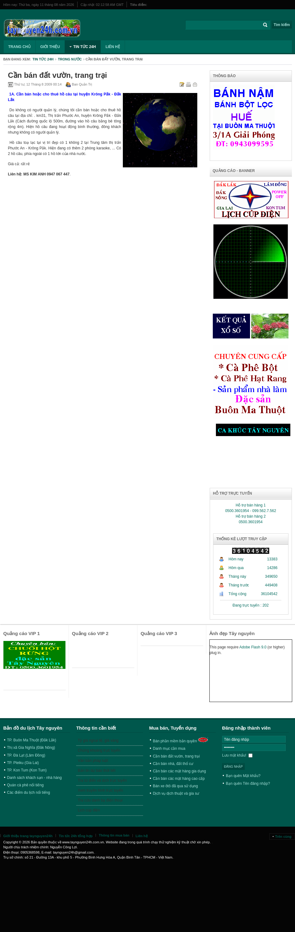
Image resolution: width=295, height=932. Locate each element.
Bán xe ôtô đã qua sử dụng (175, 786)
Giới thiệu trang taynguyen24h (28, 836)
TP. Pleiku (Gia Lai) (23, 763)
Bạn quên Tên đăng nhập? (248, 783)
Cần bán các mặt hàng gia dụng (179, 771)
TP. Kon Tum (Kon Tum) (27, 770)
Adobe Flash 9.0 (252, 647)
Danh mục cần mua (169, 748)
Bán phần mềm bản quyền (175, 741)
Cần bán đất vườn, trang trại (176, 756)
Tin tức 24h (43, 59)
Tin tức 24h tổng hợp (75, 836)
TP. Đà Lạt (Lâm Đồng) (26, 755)
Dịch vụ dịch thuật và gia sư (176, 793)
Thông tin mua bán (114, 835)
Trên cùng (283, 836)
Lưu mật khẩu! (237, 755)
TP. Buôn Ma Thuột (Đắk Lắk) (31, 740)
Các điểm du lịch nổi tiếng (28, 792)
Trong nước (70, 59)
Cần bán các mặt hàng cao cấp (179, 778)
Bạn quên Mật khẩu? (243, 776)
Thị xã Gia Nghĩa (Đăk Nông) (31, 747)
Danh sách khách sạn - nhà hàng (34, 777)
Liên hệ (141, 836)
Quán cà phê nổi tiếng (25, 785)
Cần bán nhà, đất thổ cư (173, 764)
